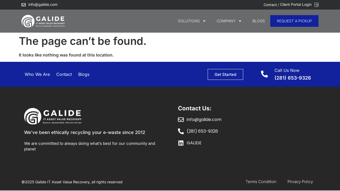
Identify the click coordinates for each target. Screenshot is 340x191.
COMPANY (229, 20)
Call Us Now (286, 70)
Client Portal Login (296, 4)
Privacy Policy (300, 181)
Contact (64, 74)
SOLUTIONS (192, 20)
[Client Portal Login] (316, 5)
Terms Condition (261, 181)
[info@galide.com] (23, 5)
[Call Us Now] (264, 74)
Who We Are (37, 74)
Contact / (272, 5)
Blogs (258, 21)
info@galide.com (43, 4)
